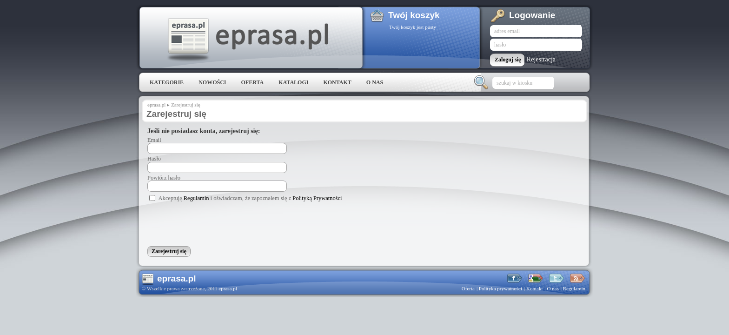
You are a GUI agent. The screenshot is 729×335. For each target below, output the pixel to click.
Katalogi (293, 82)
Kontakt (337, 82)
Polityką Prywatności (317, 198)
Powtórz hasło (163, 178)
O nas (374, 82)
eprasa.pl (247, 40)
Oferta (252, 82)
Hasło (154, 158)
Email (154, 140)
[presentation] (218, 226)
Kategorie (167, 82)
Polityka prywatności (500, 288)
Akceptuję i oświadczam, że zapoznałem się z (250, 198)
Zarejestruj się (185, 104)
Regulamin (196, 198)
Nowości (212, 82)
